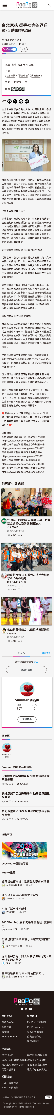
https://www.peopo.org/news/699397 (23, 448)
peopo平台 (11, 929)
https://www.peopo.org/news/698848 (23, 464)
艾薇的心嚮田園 (14, 885)
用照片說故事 (9, 1069)
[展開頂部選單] (49, 5)
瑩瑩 (8, 963)
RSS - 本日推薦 (10, 1087)
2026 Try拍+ (8, 1055)
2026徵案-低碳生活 (37, 1055)
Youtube (31, 1009)
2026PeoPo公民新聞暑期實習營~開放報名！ (27, 923)
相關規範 (6, 1027)
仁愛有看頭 (12, 527)
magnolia (11, 633)
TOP (48, 1097)
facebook (22, 1009)
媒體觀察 (35, 75)
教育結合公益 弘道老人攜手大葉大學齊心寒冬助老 (28, 576)
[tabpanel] (26, 662)
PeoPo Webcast (35, 1027)
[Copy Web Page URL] (27, 101)
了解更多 (27, 719)
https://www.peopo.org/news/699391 (23, 456)
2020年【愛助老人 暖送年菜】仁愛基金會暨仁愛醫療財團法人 (29, 521)
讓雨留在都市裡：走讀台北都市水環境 (25, 881)
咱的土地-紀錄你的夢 (13, 1064)
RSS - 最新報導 (10, 1083)
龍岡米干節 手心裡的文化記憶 (20, 895)
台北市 (21, 64)
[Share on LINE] (21, 101)
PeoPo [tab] (21, 653)
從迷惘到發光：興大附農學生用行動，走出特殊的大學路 (27, 957)
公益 (24, 82)
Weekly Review (10, 1036)
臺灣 (14, 64)
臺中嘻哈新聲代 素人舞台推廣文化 (23, 973)
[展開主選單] (4, 5)
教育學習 (23, 75)
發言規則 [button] (46, 653)
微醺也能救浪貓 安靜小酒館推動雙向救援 (26, 940)
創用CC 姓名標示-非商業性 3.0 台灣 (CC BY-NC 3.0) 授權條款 (18, 89)
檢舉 (24, 49)
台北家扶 (16, 82)
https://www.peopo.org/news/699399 (23, 440)
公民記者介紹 (34, 1036)
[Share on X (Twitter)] (15, 101)
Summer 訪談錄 (27, 700)
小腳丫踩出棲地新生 (14, 908)
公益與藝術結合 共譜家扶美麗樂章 (28, 629)
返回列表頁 (26, 669)
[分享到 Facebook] (9, 101)
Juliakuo (10, 898)
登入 (35, 662)
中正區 (30, 64)
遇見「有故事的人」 (37, 1069)
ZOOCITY (10, 912)
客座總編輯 (33, 1041)
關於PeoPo (8, 1022)
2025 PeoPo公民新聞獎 (14, 1060)
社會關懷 (10, 75)
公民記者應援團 (35, 1032)
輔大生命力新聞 (14, 946)
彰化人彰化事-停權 (16, 582)
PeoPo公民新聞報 (36, 1022)
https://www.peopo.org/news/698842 (23, 471)
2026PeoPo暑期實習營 (15, 863)
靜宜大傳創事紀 (14, 976)
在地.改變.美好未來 (37, 1064)
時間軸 (5, 1032)
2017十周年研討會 (37, 1060)
